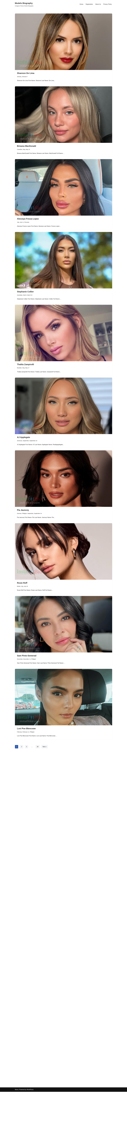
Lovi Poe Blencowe (26, 729)
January (19, 76)
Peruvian (26, 222)
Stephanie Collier (25, 291)
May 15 (28, 149)
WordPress (30, 1119)
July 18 (26, 586)
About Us (98, 4)
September (26, 440)
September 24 (38, 513)
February (19, 732)
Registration (89, 4)
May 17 (27, 368)
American (19, 440)
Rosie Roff (22, 583)
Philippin (24, 513)
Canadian (19, 149)
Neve (16, 1119)
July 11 (22, 222)
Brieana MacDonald (26, 146)
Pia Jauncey (23, 510)
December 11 (27, 659)
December (20, 659)
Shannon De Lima (25, 73)
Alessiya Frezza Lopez (28, 219)
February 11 (26, 732)
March (25, 295)
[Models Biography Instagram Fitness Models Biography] (24, 4)
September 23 (33, 440)
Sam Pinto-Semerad (26, 656)
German (19, 513)
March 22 (29, 295)
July (18, 222)
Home (81, 4)
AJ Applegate (23, 437)
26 (37, 747)
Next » (45, 747)
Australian (20, 295)
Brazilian (19, 368)
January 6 (24, 76)
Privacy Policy (107, 4)
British (18, 586)
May (24, 149)
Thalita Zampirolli (25, 364)
